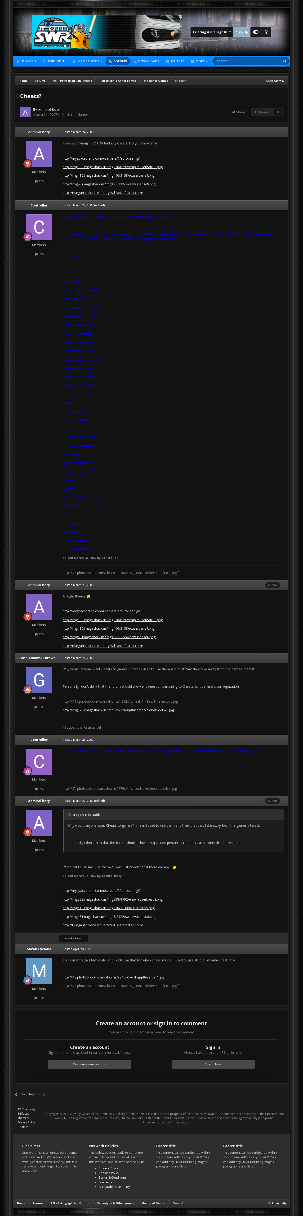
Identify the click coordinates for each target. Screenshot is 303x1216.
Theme (23, 1118)
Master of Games (75, 114)
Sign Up (242, 32)
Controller (39, 205)
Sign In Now (213, 1064)
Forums (120, 61)
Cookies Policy (109, 1173)
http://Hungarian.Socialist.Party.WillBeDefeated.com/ (103, 192)
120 (39, 181)
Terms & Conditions (113, 1177)
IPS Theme (24, 1109)
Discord (28, 61)
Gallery (177, 61)
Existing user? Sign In (212, 32)
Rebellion (56, 61)
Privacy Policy (27, 1122)
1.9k (39, 707)
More (200, 61)
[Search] (235, 61)
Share (238, 112)
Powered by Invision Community (164, 1122)
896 (39, 254)
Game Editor (88, 61)
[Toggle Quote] (69, 815)
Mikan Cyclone (39, 949)
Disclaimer (106, 1182)
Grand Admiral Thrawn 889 (39, 658)
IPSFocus (23, 1114)
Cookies (23, 1127)
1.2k (39, 998)
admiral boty (49, 109)
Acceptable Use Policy (114, 1187)
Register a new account (90, 1064)
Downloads (148, 61)
